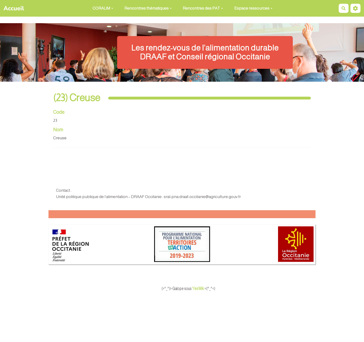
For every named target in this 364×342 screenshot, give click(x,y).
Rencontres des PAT (203, 8)
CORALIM (103, 8)
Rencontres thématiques (148, 8)
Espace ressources (253, 8)
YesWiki (204, 289)
